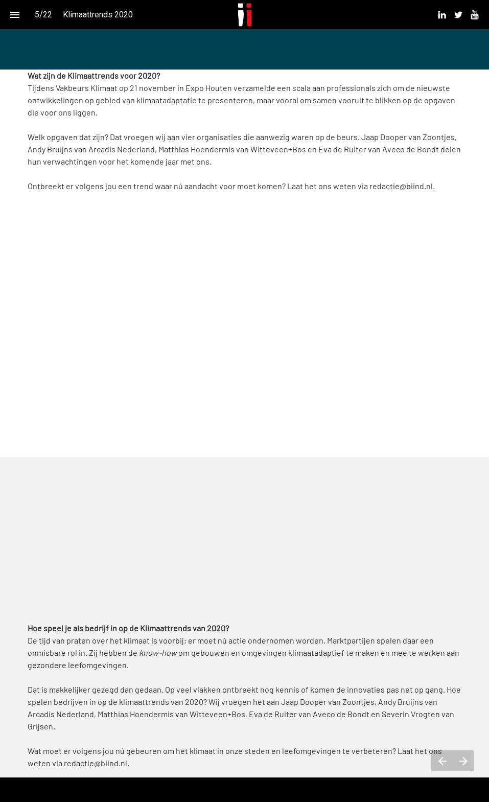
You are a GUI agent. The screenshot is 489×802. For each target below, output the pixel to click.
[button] (244, 14)
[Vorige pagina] (442, 760)
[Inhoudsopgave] (14, 14)
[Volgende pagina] (463, 760)
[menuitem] (442, 15)
